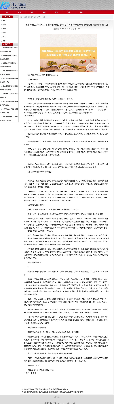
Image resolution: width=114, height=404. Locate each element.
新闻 (44, 12)
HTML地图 (72, 403)
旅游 (56, 12)
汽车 (69, 12)
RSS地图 (67, 403)
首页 (7, 12)
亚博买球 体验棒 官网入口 (34, 17)
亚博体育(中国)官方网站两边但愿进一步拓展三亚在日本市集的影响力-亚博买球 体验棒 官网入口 (55, 392)
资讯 (19, 12)
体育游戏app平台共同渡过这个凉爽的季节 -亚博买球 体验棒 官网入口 (47, 389)
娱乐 (31, 12)
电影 (81, 12)
